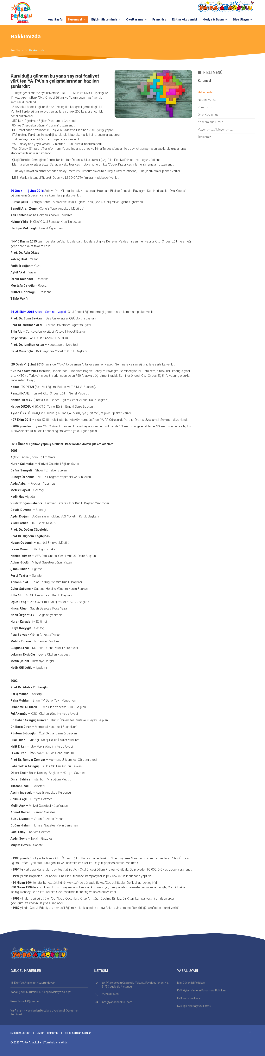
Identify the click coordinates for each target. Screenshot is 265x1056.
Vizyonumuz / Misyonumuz (215, 129)
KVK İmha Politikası (188, 998)
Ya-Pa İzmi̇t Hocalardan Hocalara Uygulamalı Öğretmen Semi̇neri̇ (44, 1012)
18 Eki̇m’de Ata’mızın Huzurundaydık (32, 982)
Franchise (159, 19)
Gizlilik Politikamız (47, 1032)
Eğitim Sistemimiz (106, 19)
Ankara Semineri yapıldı (38, 312)
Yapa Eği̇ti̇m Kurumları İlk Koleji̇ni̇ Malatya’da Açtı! (40, 992)
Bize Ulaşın (242, 19)
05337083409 (110, 994)
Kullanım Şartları (20, 1032)
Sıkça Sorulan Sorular (78, 1032)
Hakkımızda (36, 50)
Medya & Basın (215, 19)
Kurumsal (77, 19)
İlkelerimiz (204, 137)
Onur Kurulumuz (208, 114)
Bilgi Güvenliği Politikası (191, 982)
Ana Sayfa (55, 19)
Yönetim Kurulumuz (210, 122)
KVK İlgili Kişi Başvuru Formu (194, 1005)
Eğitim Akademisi (184, 19)
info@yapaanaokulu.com (117, 1002)
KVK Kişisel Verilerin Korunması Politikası (201, 990)
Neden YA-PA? (207, 100)
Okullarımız (136, 19)
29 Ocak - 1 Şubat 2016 (27, 191)
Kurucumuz (205, 107)
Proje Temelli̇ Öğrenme (24, 1001)
